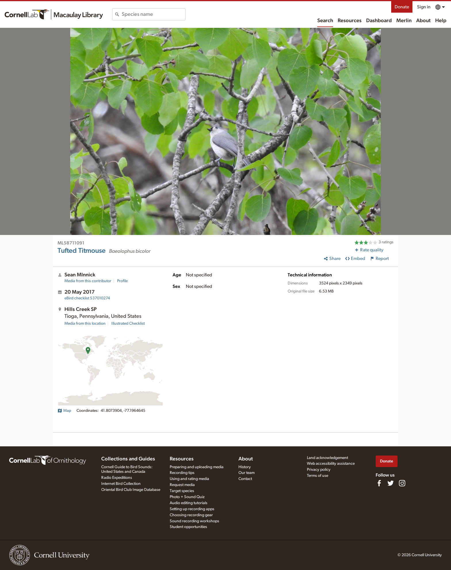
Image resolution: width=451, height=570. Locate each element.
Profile (122, 281)
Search (325, 20)
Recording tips (182, 473)
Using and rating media (189, 479)
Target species (182, 491)
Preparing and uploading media (196, 467)
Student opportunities (188, 527)
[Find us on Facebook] (379, 483)
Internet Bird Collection (121, 484)
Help (440, 20)
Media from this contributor (87, 281)
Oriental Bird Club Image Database (130, 490)
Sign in (424, 7)
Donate (402, 7)
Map (64, 411)
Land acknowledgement (327, 458)
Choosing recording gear (191, 515)
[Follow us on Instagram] (402, 483)
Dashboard (379, 20)
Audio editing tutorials (188, 503)
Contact (245, 479)
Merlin (404, 20)
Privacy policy (318, 470)
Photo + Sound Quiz (187, 497)
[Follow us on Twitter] (390, 483)
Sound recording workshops (194, 521)
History (244, 467)
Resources (350, 20)
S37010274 (87, 298)
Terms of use (317, 476)
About (423, 20)
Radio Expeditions (116, 478)
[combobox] (153, 14)
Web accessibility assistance (331, 464)
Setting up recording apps (192, 509)
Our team (246, 473)
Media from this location (85, 324)
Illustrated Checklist (128, 324)
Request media (182, 485)
